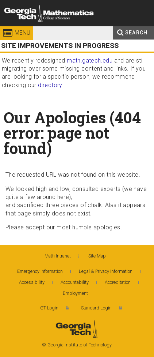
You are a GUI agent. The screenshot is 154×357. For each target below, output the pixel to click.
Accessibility (32, 282)
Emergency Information (40, 271)
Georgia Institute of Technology (23, 27)
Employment (75, 293)
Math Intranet (58, 256)
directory (50, 85)
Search (136, 32)
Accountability (75, 282)
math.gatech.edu (89, 60)
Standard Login (96, 308)
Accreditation (118, 282)
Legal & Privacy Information (105, 271)
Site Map (97, 256)
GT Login (49, 308)
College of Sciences (81, 27)
